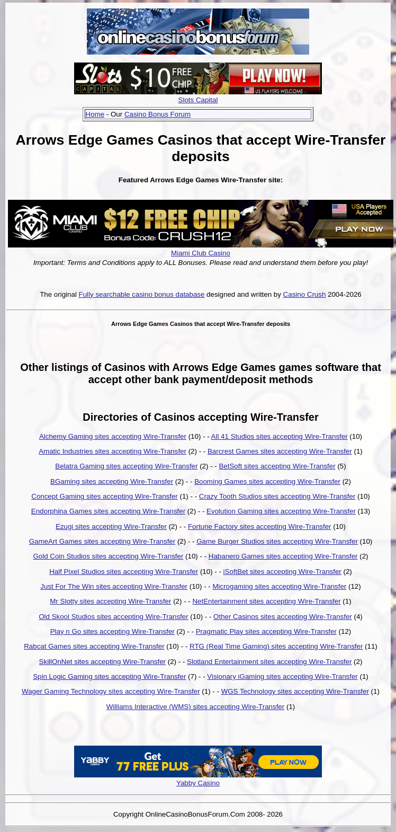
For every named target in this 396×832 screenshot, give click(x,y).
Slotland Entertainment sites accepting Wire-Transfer (269, 662)
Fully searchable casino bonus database (142, 294)
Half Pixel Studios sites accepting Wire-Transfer (123, 572)
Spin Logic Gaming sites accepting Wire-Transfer (109, 676)
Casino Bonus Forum (157, 114)
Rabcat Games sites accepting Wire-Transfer (94, 646)
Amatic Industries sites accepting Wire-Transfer (112, 451)
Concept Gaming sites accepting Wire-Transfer (104, 496)
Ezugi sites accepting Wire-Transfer (111, 526)
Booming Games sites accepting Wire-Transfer (267, 481)
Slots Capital (198, 100)
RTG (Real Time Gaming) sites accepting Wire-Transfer (276, 646)
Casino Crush (304, 294)
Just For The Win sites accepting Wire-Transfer (113, 586)
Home (95, 114)
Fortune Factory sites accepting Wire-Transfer (259, 526)
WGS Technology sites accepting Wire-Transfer (295, 691)
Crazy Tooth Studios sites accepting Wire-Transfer (277, 496)
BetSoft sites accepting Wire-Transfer (277, 466)
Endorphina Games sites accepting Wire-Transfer (108, 511)
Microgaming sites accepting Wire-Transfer (279, 586)
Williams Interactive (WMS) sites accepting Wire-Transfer (195, 707)
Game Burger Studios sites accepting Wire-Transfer (277, 541)
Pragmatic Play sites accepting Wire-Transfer (266, 631)
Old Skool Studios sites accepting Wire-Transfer (113, 617)
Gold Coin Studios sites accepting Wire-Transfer (108, 556)
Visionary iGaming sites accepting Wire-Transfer (282, 676)
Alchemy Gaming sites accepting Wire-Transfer (112, 436)
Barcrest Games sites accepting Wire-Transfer (280, 451)
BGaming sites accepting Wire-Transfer (111, 481)
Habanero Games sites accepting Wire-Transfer (283, 556)
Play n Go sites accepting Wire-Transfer (112, 631)
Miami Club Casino (200, 253)
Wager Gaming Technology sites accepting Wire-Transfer (111, 691)
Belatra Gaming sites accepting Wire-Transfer (126, 466)
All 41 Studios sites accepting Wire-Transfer (279, 436)
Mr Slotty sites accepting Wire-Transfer (110, 601)
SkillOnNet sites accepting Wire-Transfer (102, 662)
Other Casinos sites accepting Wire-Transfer (282, 617)
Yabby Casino (198, 783)
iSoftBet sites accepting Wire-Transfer (282, 572)
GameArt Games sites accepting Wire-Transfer (102, 541)
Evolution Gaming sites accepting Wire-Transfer (281, 511)
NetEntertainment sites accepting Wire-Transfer (266, 601)
